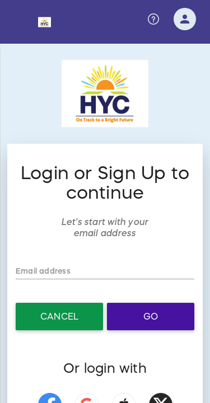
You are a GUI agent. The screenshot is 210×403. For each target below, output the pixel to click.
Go (150, 316)
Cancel (59, 316)
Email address (40, 271)
